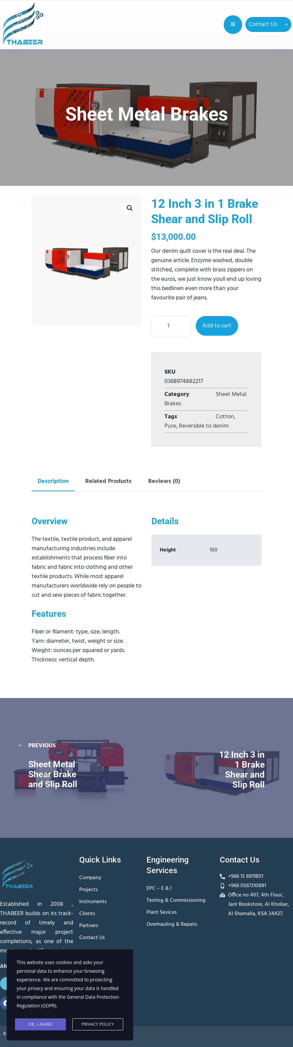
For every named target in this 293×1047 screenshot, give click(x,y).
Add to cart (216, 326)
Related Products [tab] (108, 481)
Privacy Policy (98, 1024)
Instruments (93, 901)
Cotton (225, 417)
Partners (88, 925)
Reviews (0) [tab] (164, 481)
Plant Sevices (161, 912)
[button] (130, 208)
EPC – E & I (158, 888)
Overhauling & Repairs (171, 924)
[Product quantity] (171, 326)
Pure (170, 426)
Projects (88, 889)
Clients (87, 913)
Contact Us (268, 24)
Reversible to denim (204, 426)
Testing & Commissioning (175, 900)
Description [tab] (53, 481)
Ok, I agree (41, 1024)
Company (90, 877)
